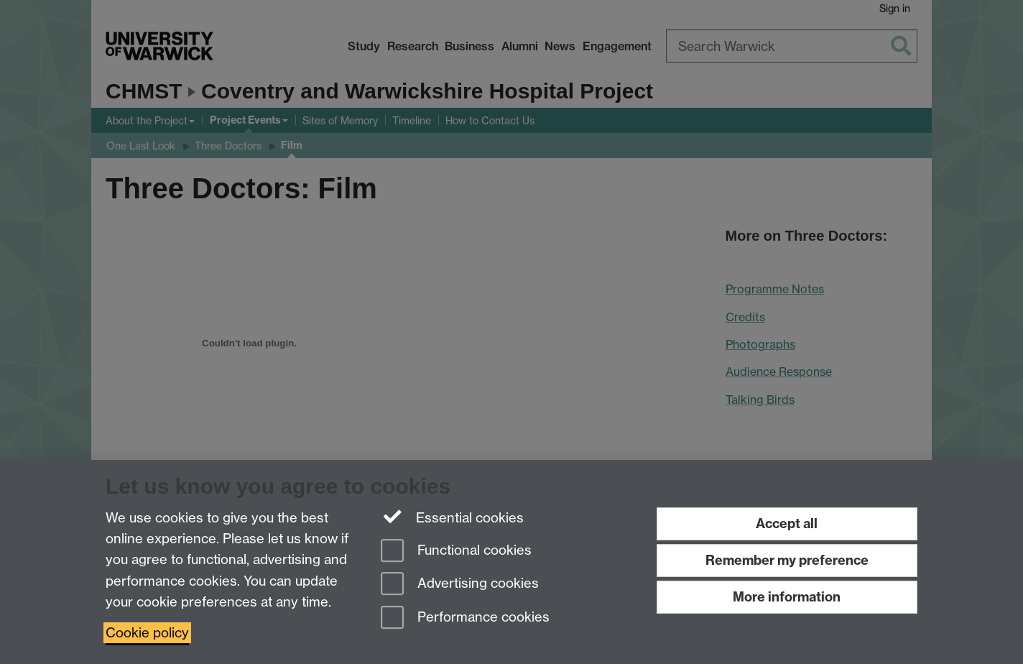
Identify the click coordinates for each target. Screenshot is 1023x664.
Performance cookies (465, 618)
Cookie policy (147, 632)
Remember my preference (787, 560)
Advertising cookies (460, 584)
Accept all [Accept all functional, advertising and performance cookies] (787, 523)
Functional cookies (456, 551)
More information (787, 597)
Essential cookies (452, 516)
